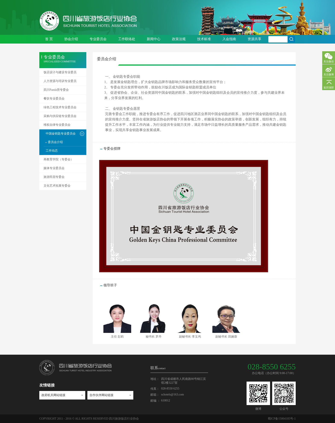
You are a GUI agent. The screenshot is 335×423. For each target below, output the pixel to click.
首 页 (49, 39)
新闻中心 (153, 39)
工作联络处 (126, 39)
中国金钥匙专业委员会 (61, 133)
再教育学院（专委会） (58, 159)
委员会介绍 (55, 142)
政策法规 (179, 39)
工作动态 (52, 150)
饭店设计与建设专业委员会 (60, 74)
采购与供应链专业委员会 (60, 116)
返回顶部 (328, 87)
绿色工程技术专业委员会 (60, 107)
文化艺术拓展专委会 (57, 185)
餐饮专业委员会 (54, 98)
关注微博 (328, 74)
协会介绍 (71, 39)
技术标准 (204, 39)
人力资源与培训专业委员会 (60, 82)
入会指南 (229, 39)
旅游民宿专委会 (54, 177)
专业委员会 (98, 39)
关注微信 (328, 61)
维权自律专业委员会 (57, 124)
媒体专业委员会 (54, 168)
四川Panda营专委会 (56, 89)
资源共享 (254, 39)
